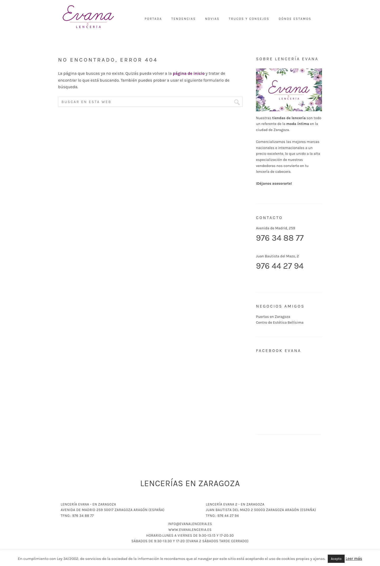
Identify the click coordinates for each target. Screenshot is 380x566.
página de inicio (189, 73)
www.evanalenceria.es (190, 530)
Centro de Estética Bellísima (279, 322)
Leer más (354, 558)
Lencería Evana (88, 17)
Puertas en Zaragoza (273, 316)
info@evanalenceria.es (190, 524)
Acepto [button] (336, 559)
